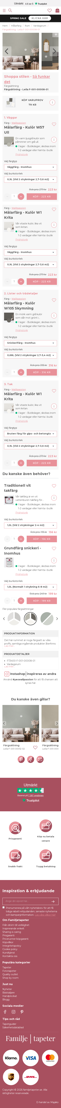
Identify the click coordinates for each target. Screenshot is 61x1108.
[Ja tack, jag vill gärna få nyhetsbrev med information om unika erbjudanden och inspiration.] (30, 901)
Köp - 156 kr (41, 538)
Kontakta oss (9, 956)
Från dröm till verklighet (15, 925)
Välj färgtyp (10, 161)
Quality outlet (10, 974)
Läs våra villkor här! (45, 914)
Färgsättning (11, 745)
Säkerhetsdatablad (13, 1027)
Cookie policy (9, 949)
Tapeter (6, 967)
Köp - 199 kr (42, 600)
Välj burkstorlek (13, 173)
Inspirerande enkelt (13, 928)
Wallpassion (19, 122)
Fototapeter (9, 970)
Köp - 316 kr (42, 372)
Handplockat (9, 996)
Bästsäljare (8, 992)
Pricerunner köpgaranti (15, 938)
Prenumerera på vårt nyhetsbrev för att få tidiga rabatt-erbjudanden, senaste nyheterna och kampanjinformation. (31, 911)
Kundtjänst (8, 952)
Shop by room (10, 977)
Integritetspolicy (11, 945)
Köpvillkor (7, 942)
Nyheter (7, 989)
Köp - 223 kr (42, 196)
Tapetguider (9, 1024)
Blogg (5, 999)
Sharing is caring (11, 931)
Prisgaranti (8, 935)
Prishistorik (21, 154)
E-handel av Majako (47, 1102)
